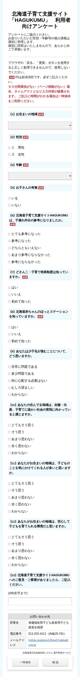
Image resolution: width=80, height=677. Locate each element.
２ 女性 (17, 154)
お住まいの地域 (26, 114)
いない (16, 205)
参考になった (21, 241)
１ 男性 (17, 147)
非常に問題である (24, 366)
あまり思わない (22, 439)
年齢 (19, 165)
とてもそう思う (22, 425)
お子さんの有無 (26, 187)
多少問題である (22, 373)
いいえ (16, 294)
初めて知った (21, 301)
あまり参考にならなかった (30, 255)
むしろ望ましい (22, 387)
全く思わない (21, 446)
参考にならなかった (26, 262)
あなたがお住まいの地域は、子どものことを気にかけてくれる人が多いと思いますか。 (40, 468)
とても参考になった (26, 234)
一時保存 (25, 662)
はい (14, 287)
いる (14, 198)
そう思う (17, 432)
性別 (19, 137)
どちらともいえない (26, 248)
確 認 (55, 662)
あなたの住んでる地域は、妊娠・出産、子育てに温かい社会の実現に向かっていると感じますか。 (40, 409)
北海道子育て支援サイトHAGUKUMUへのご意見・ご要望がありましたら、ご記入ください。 (40, 580)
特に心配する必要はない (29, 380)
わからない (19, 394)
